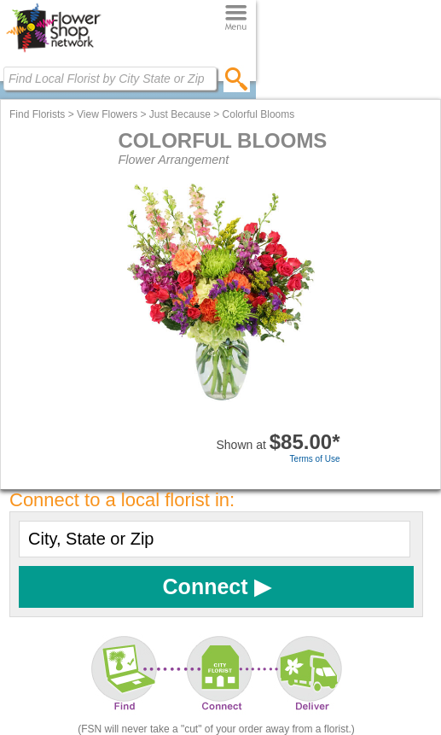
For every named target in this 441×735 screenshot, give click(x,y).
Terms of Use (315, 459)
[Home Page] (53, 52)
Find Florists (37, 114)
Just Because (180, 114)
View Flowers (107, 114)
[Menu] (235, 18)
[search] (236, 78)
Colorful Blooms (259, 114)
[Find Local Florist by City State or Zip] (110, 78)
